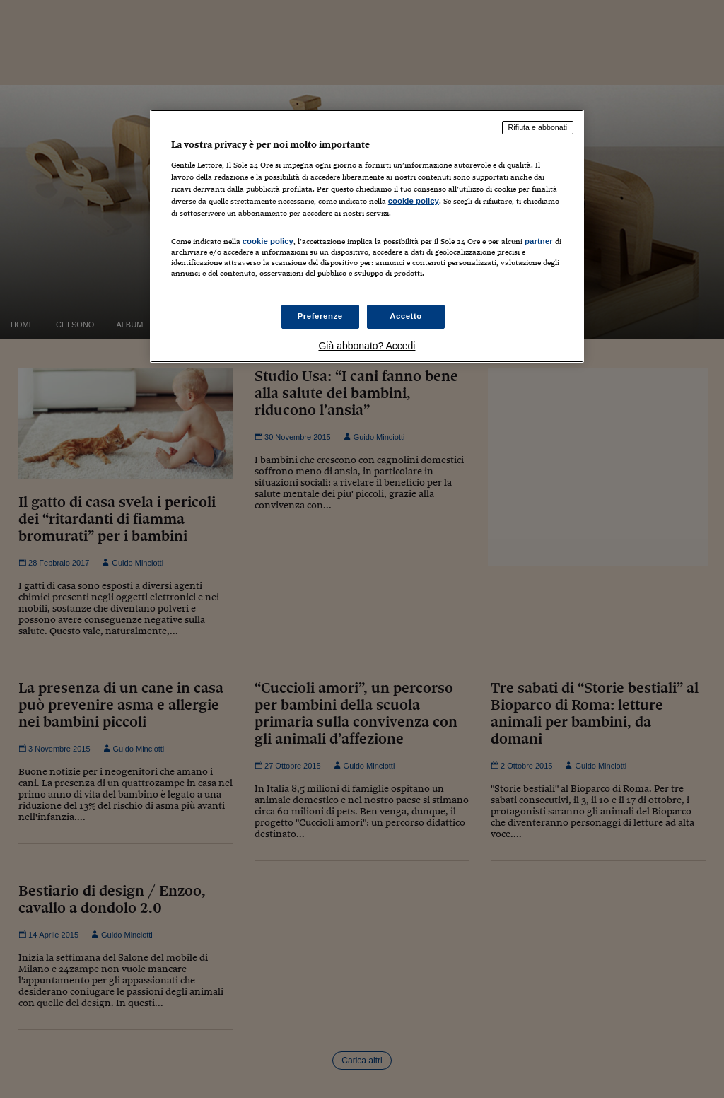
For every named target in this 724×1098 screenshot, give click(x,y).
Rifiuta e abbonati (538, 127)
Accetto (406, 316)
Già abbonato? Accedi (366, 345)
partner (539, 241)
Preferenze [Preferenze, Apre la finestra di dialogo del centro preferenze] (320, 316)
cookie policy (413, 201)
